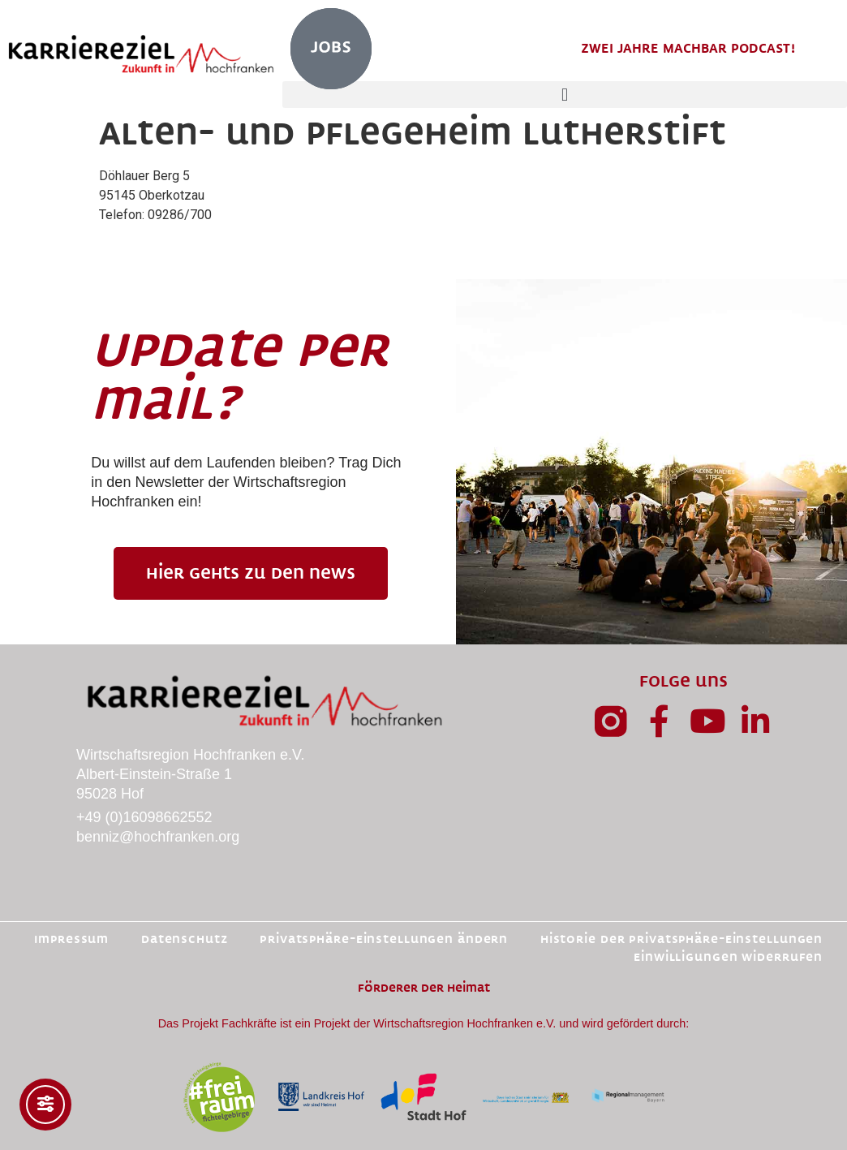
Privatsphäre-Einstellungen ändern (384, 939)
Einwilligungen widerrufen (728, 957)
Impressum (70, 939)
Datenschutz (183, 939)
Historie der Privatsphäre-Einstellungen (681, 939)
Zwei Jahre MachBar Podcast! (688, 48)
